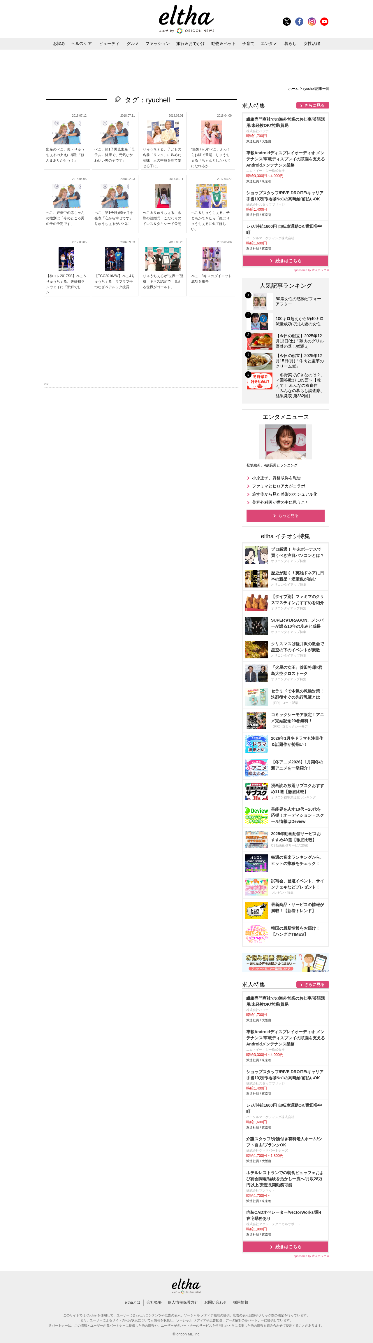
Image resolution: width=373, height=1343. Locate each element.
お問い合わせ (215, 1302)
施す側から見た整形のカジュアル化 (284, 494)
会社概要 (154, 1302)
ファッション (157, 43)
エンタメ (269, 43)
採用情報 (240, 1302)
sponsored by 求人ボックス (311, 270)
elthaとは (132, 1302)
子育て (248, 43)
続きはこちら (288, 260)
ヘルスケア (81, 43)
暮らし (290, 43)
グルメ (133, 43)
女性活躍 (312, 43)
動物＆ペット (223, 43)
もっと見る (288, 515)
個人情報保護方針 (183, 1302)
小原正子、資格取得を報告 (276, 477)
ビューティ (109, 43)
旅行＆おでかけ (190, 43)
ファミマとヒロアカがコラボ (278, 486)
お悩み (59, 43)
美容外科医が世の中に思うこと (280, 502)
